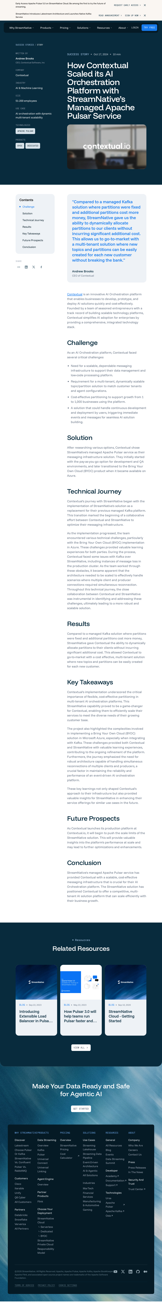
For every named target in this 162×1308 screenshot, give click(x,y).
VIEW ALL (81, 1054)
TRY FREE (149, 27)
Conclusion (27, 253)
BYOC (19, 152)
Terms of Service (24, 1292)
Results (25, 233)
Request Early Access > (127, 5)
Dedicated (32, 152)
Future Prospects (31, 246)
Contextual (74, 301)
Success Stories (25, 51)
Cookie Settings (68, 1292)
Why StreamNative (26, 1139)
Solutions (89, 1139)
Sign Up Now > (133, 15)
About (131, 1139)
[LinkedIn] (130, 1278)
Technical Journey (31, 226)
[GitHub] (138, 1278)
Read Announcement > (110, 15)
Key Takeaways (29, 240)
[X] (123, 1278)
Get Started (81, 1115)
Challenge (26, 213)
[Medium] (145, 1278)
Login (134, 27)
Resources (112, 1139)
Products (43, 1139)
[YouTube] (115, 1278)
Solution (25, 220)
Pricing (65, 1139)
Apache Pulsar (25, 137)
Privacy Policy (46, 1292)
